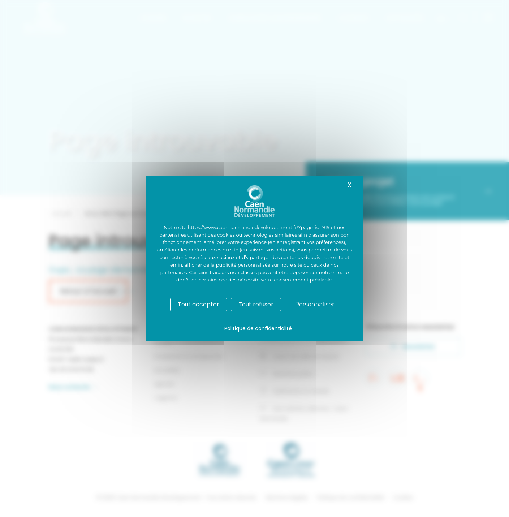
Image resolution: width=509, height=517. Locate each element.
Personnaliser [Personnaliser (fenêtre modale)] (315, 304)
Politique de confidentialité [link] (258, 328)
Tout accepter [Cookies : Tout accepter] (198, 304)
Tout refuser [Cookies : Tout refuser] (255, 304)
